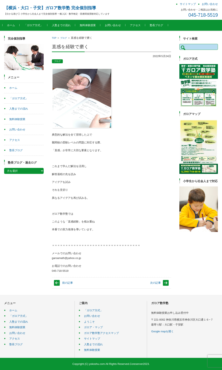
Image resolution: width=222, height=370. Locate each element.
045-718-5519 (203, 15)
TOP (54, 38)
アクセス (137, 25)
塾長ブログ (158, 25)
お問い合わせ (114, 25)
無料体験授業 (89, 25)
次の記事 (155, 282)
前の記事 (67, 282)
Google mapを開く (162, 331)
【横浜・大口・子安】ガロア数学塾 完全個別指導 (50, 8)
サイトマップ (92, 338)
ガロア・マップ (93, 327)
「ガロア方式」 (35, 25)
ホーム (13, 25)
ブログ (63, 38)
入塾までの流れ (63, 25)
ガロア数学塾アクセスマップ (101, 333)
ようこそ (89, 321)
